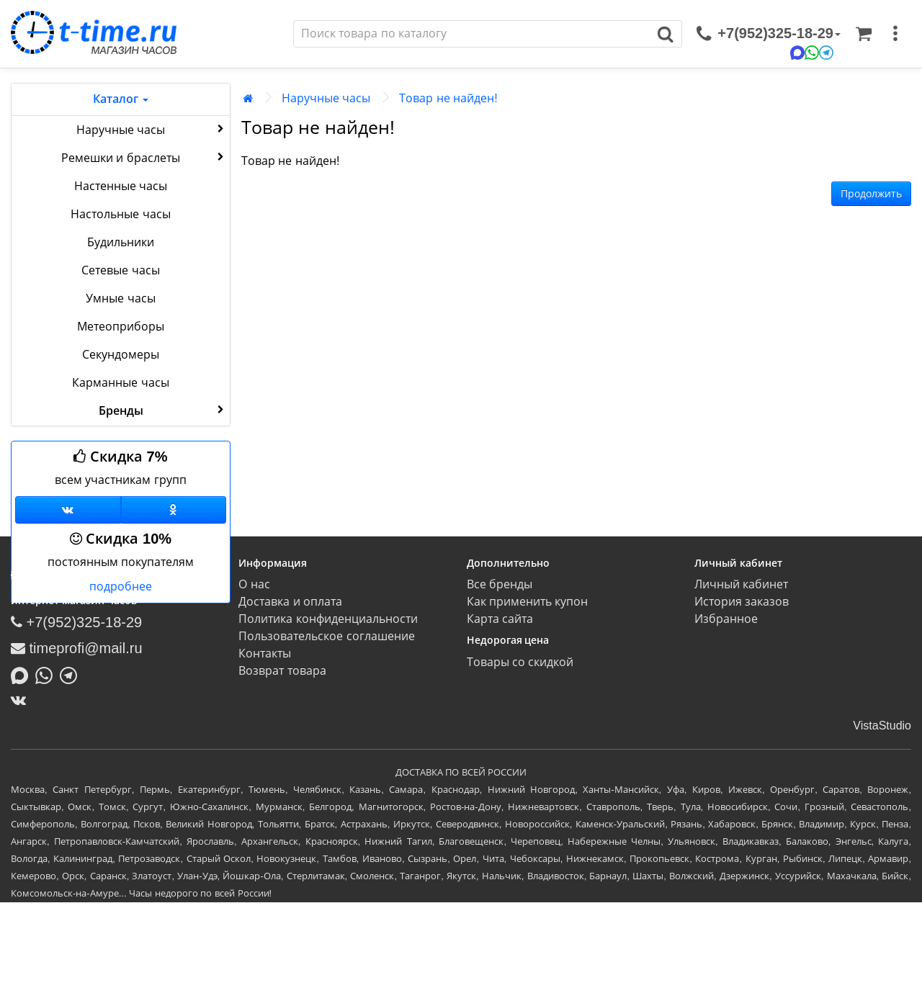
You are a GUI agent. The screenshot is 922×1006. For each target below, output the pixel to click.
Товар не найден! (448, 98)
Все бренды (499, 584)
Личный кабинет (741, 584)
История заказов (741, 602)
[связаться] (768, 34)
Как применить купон (527, 602)
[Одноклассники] (174, 510)
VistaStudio (882, 725)
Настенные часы (120, 186)
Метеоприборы (120, 326)
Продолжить (871, 193)
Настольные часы (120, 214)
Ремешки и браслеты (144, 157)
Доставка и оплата (290, 602)
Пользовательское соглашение (326, 636)
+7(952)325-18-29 (76, 622)
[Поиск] (471, 34)
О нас (253, 584)
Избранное (726, 619)
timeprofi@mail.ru (77, 648)
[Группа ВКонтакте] (68, 510)
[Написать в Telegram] (72, 674)
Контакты (264, 653)
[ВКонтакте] (22, 700)
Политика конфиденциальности (327, 619)
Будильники (120, 242)
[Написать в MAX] (23, 674)
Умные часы (120, 298)
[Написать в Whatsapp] (47, 674)
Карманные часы (120, 383)
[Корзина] (864, 34)
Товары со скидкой (520, 662)
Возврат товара (282, 671)
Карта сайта (500, 619)
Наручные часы (151, 129)
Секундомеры (120, 355)
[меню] (895, 34)
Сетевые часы (120, 270)
